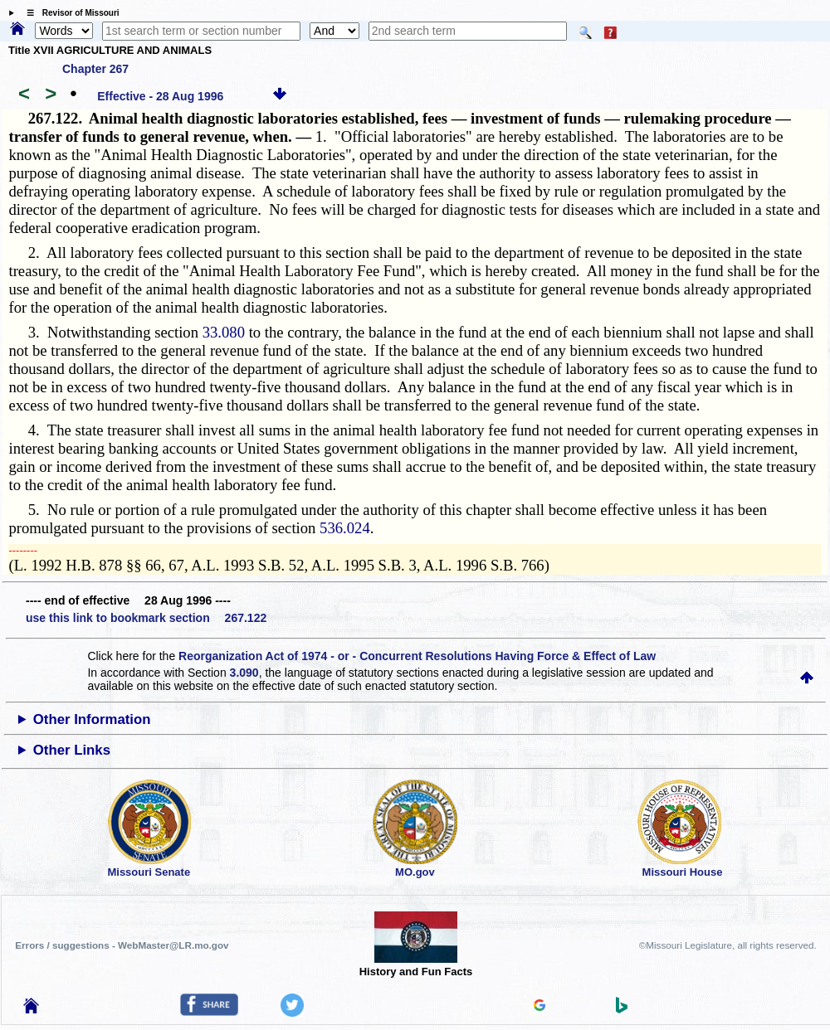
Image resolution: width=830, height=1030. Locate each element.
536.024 (345, 528)
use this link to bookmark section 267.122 (146, 617)
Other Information (92, 719)
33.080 (224, 332)
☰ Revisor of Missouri (69, 12)
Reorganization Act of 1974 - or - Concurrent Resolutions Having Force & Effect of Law (417, 656)
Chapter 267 (95, 68)
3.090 (244, 672)
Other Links (71, 750)
